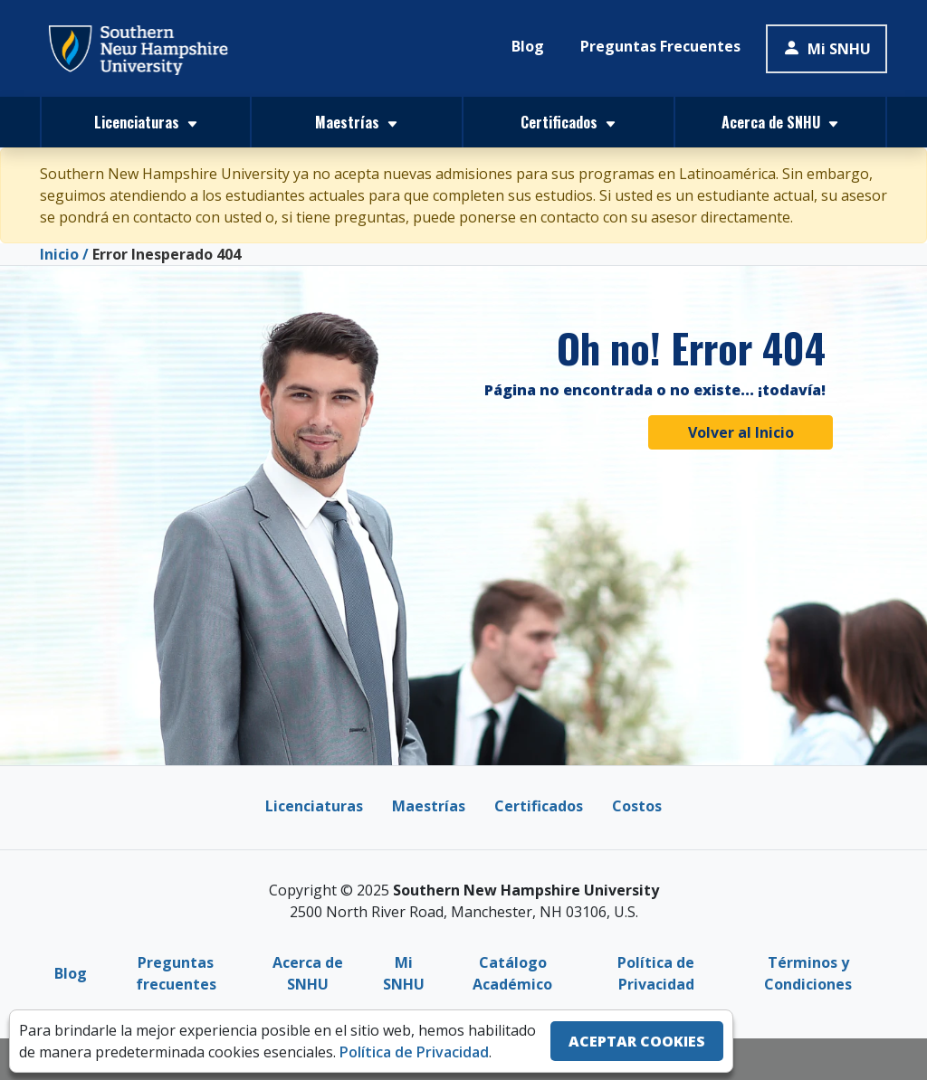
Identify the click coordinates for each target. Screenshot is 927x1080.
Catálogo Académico (512, 973)
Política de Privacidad (655, 973)
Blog (527, 46)
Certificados (538, 806)
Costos (637, 806)
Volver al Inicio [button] (741, 432)
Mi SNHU (826, 48)
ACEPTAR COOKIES (637, 1041)
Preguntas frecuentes (176, 973)
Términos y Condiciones (808, 973)
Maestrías (428, 806)
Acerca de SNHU (307, 973)
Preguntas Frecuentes (660, 46)
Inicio (59, 254)
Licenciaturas (314, 806)
